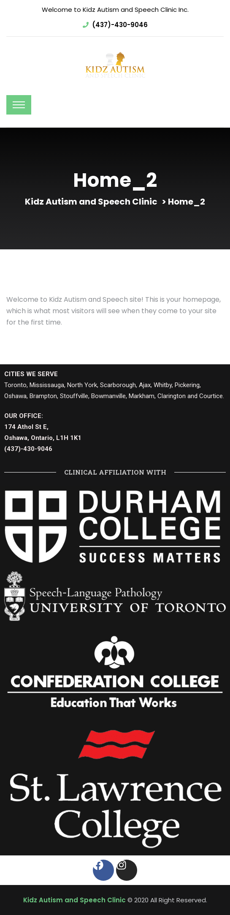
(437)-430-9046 (120, 24)
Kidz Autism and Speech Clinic (74, 900)
